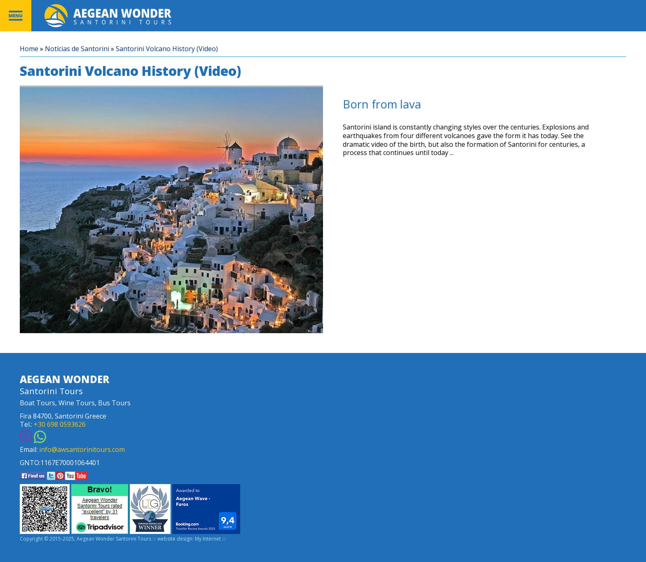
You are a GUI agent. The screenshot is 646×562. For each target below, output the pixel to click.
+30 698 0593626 (60, 424)
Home (29, 49)
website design (174, 539)
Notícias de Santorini (77, 49)
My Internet (208, 539)
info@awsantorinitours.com (82, 449)
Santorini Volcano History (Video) (167, 49)
